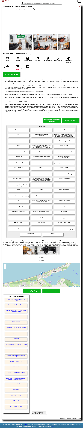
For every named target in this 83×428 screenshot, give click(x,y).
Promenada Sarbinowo (16, 316)
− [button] (5, 267)
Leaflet (70, 286)
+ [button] (5, 265)
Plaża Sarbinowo (16, 321)
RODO (52, 426)
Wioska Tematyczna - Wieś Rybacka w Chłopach (16, 344)
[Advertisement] (41, 21)
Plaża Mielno (16, 389)
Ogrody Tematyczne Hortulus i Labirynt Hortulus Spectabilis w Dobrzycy (16, 311)
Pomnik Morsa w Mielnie (16, 400)
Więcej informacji (70, 120)
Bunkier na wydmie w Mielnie (16, 383)
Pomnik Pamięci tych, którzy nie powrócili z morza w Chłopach (16, 356)
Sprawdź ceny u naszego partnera (52, 120)
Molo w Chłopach (16, 350)
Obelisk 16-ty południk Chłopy (16, 361)
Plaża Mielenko (16, 367)
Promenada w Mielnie (16, 395)
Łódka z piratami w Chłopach (16, 333)
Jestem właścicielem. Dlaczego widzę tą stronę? (38, 413)
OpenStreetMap (77, 286)
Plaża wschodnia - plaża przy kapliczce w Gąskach (16, 300)
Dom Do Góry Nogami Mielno (16, 406)
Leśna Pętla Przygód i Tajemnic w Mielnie (16, 372)
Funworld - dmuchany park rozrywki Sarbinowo (16, 327)
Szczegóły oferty (32, 291)
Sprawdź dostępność (11, 74)
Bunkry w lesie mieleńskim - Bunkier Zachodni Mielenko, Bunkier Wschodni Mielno (16, 379)
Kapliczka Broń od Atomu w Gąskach (16, 304)
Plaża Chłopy (16, 338)
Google (25, 424)
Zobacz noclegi (51, 291)
